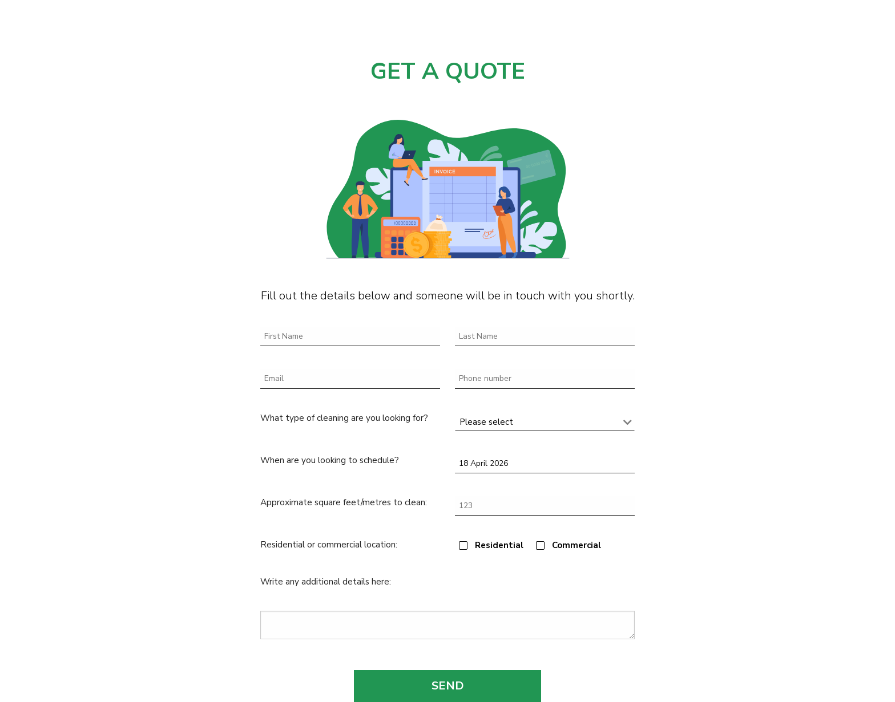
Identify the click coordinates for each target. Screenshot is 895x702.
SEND (448, 685)
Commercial (576, 545)
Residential (499, 545)
